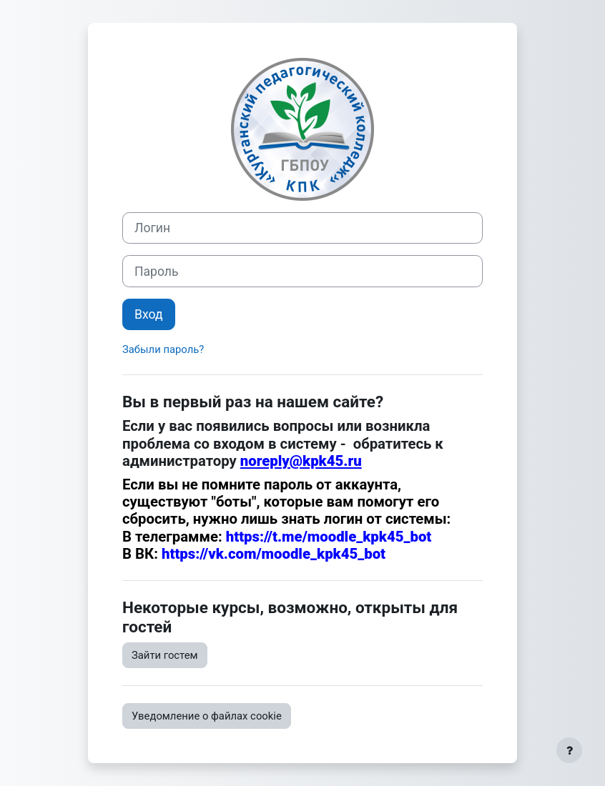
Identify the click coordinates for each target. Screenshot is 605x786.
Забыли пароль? (163, 349)
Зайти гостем (165, 655)
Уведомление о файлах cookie (207, 716)
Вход (148, 314)
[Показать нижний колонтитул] (569, 750)
